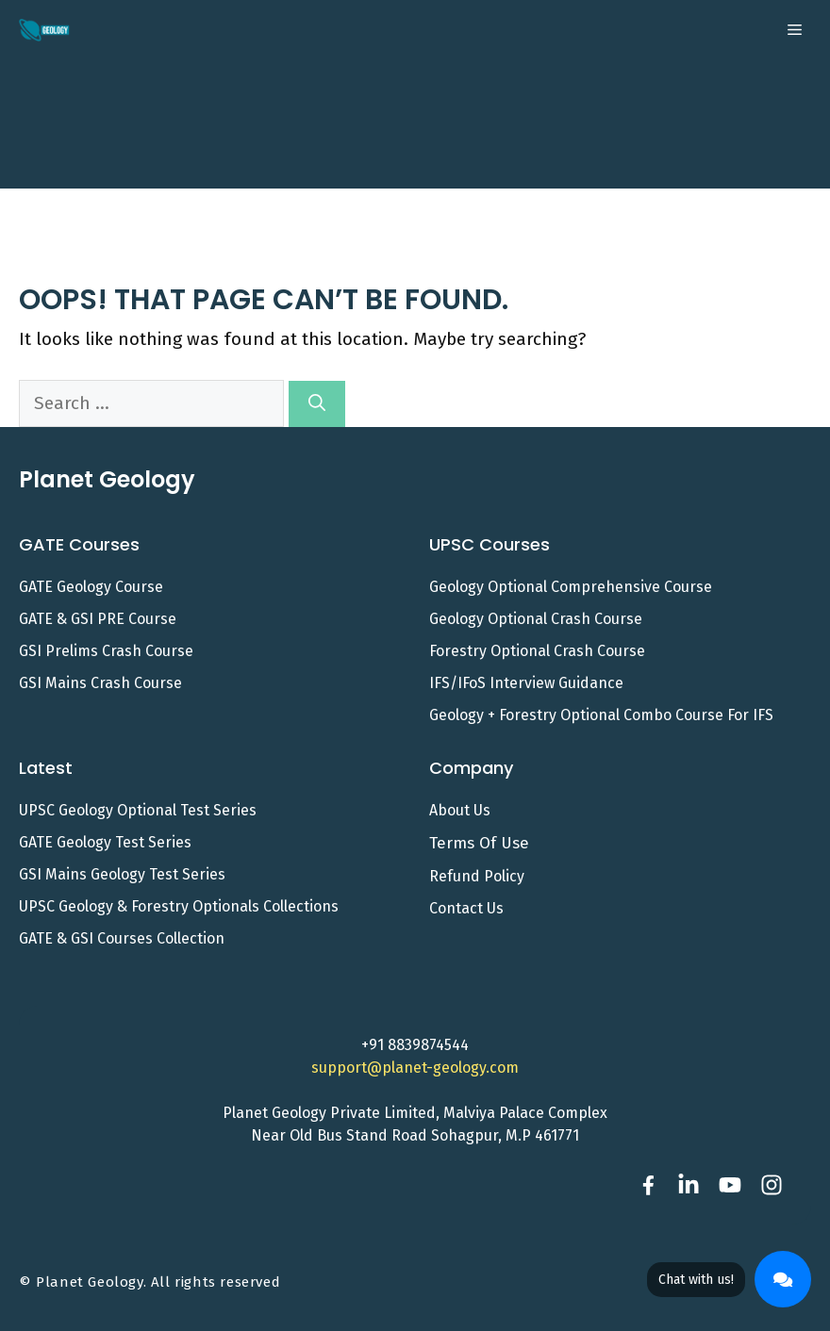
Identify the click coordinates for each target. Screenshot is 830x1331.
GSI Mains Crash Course (100, 683)
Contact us (466, 908)
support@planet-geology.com (415, 1067)
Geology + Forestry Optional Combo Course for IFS (601, 715)
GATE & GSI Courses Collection (121, 938)
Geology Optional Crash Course (535, 619)
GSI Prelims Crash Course (106, 651)
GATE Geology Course (91, 587)
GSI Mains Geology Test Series (122, 874)
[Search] (317, 404)
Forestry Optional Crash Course (537, 651)
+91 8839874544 (415, 1045)
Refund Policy (476, 876)
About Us (459, 810)
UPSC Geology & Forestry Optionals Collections (179, 906)
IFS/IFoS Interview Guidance (526, 683)
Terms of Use (479, 843)
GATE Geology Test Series (105, 842)
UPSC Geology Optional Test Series (138, 810)
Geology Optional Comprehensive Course (570, 587)
